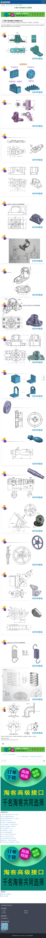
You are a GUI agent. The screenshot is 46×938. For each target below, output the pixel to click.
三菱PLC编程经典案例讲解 (6, 832)
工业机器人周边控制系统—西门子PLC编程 (9, 814)
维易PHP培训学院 (9, 5)
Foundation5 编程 (9, 754)
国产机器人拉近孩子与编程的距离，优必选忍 (10, 842)
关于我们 (4, 910)
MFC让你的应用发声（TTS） (7, 828)
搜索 (44, 760)
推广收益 (4, 912)
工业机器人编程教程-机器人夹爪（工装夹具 (10, 818)
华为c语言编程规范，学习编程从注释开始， (10, 824)
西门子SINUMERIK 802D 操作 (7, 836)
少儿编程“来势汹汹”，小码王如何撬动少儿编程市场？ (30, 756)
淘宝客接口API (5, 918)
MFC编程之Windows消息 (6, 820)
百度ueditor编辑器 (4, 896)
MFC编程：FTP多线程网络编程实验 (8, 822)
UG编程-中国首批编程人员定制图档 (8, 826)
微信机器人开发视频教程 (6, 894)
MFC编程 (16, 5)
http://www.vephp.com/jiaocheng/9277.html (9, 739)
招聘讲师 (26, 910)
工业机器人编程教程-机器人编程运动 (8, 838)
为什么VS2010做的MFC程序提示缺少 (8, 834)
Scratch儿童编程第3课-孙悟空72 (7, 816)
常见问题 (26, 912)
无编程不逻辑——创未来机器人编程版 (8, 840)
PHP (4, 736)
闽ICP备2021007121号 (16, 935)
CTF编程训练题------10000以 (7, 830)
